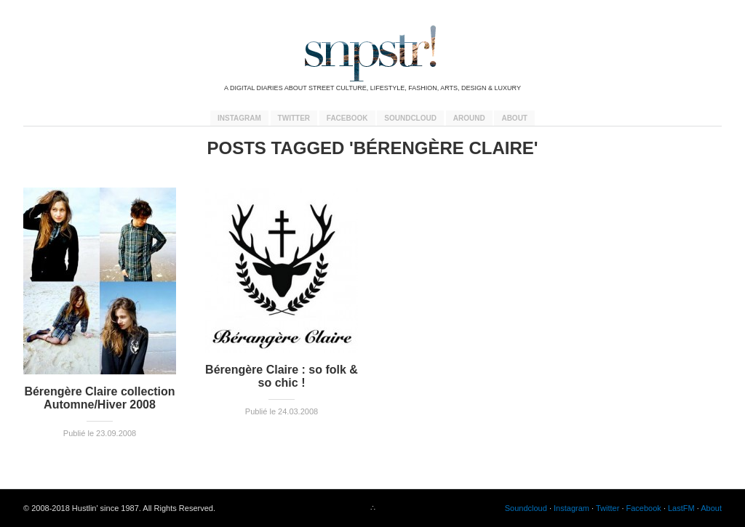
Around (469, 118)
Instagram (239, 118)
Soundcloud (410, 118)
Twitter (294, 118)
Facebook (347, 118)
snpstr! (372, 53)
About (514, 118)
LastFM (681, 508)
